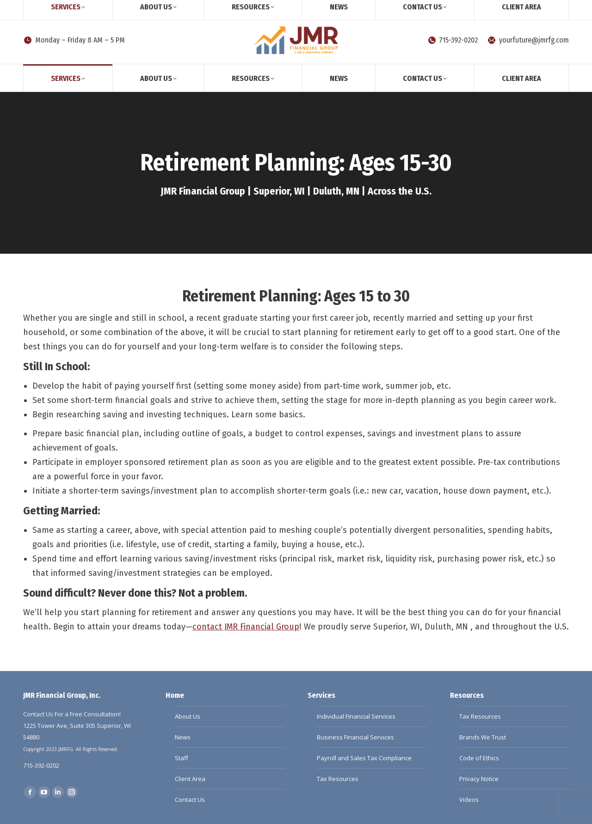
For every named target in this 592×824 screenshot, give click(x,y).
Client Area (190, 779)
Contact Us (190, 799)
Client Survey (99, 8)
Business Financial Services (355, 737)
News (183, 737)
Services (321, 695)
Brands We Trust (482, 737)
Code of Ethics (479, 758)
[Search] (46, 8)
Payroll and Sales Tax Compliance (364, 758)
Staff (181, 758)
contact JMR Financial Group (245, 627)
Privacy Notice (479, 779)
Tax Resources (337, 779)
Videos (469, 799)
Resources (467, 695)
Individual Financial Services (356, 716)
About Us (187, 716)
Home (175, 695)
